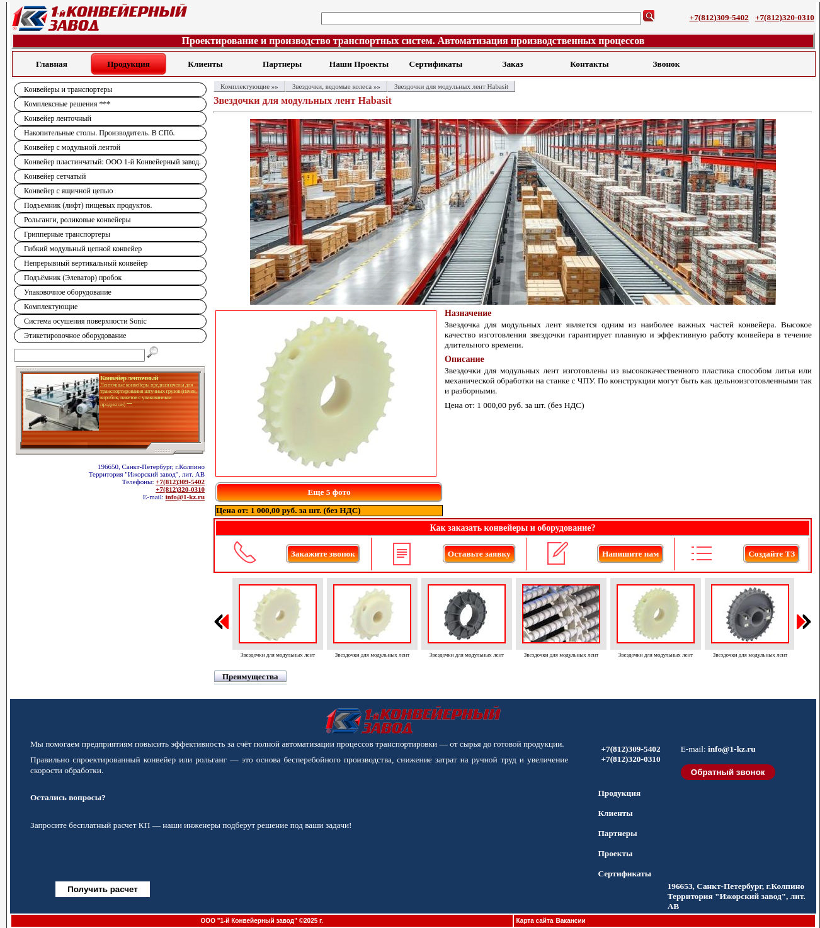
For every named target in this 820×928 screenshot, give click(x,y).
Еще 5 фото (328, 492)
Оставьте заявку (479, 553)
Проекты (615, 853)
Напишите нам (630, 553)
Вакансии (570, 920)
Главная (51, 64)
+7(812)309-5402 (719, 17)
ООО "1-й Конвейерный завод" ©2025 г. (262, 920)
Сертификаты (436, 64)
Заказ (512, 64)
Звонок (666, 64)
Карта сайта (535, 920)
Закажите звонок (323, 553)
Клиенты (205, 64)
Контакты (589, 64)
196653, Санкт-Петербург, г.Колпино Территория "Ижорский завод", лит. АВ (737, 896)
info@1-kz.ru (185, 497)
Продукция (128, 64)
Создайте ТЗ (771, 553)
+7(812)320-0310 (784, 17)
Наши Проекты (359, 64)
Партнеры (282, 64)
